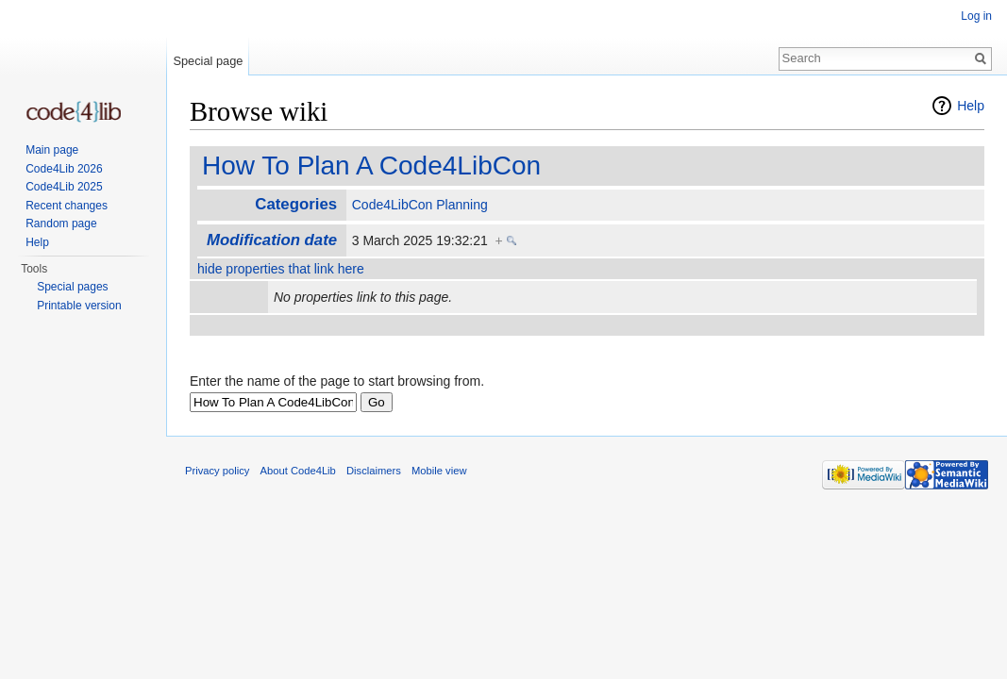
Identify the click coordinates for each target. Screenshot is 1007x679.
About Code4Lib (298, 470)
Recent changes (66, 205)
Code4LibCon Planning (420, 204)
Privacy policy (217, 470)
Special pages (72, 286)
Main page (51, 150)
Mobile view (438, 470)
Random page (60, 223)
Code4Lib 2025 (63, 186)
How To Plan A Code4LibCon (371, 165)
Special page (208, 61)
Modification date (272, 240)
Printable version (79, 305)
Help (970, 105)
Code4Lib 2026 (63, 168)
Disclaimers (373, 470)
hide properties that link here (280, 268)
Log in (976, 16)
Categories (296, 204)
